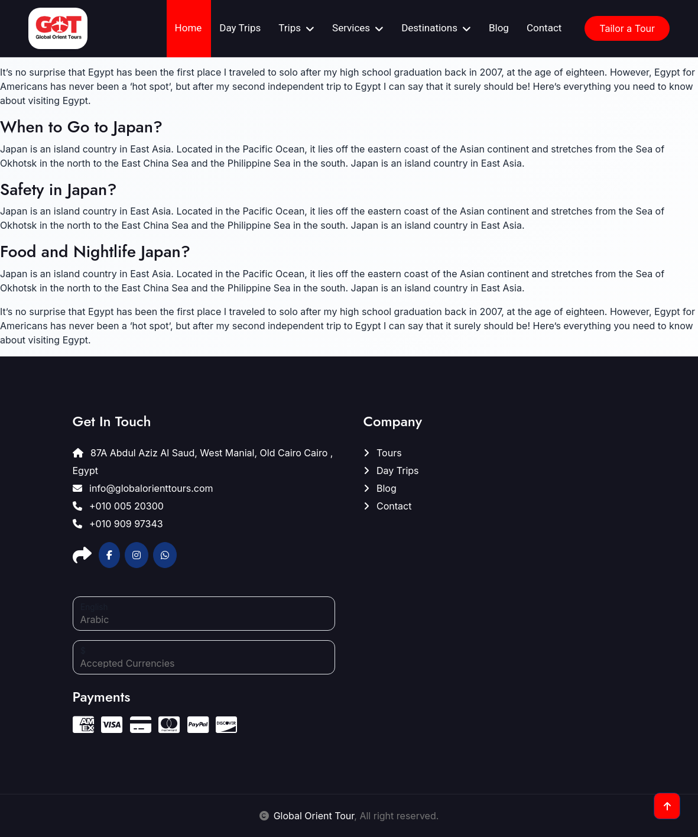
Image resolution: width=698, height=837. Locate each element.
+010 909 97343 (118, 524)
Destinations (429, 28)
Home (188, 28)
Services (351, 28)
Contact (544, 28)
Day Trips (240, 28)
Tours (382, 453)
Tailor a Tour (627, 28)
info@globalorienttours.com (143, 488)
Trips (289, 28)
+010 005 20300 (118, 506)
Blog (499, 28)
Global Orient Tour (314, 816)
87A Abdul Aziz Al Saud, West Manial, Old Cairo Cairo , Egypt (203, 461)
